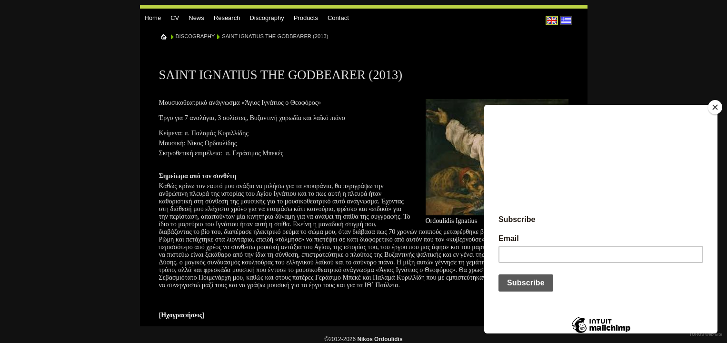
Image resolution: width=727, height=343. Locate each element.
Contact (338, 17)
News (196, 17)
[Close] (715, 107)
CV (174, 17)
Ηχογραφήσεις (181, 315)
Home (153, 17)
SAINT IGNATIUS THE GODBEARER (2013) (275, 36)
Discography (266, 17)
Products (306, 17)
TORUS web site (705, 334)
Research (227, 17)
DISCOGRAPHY (195, 36)
